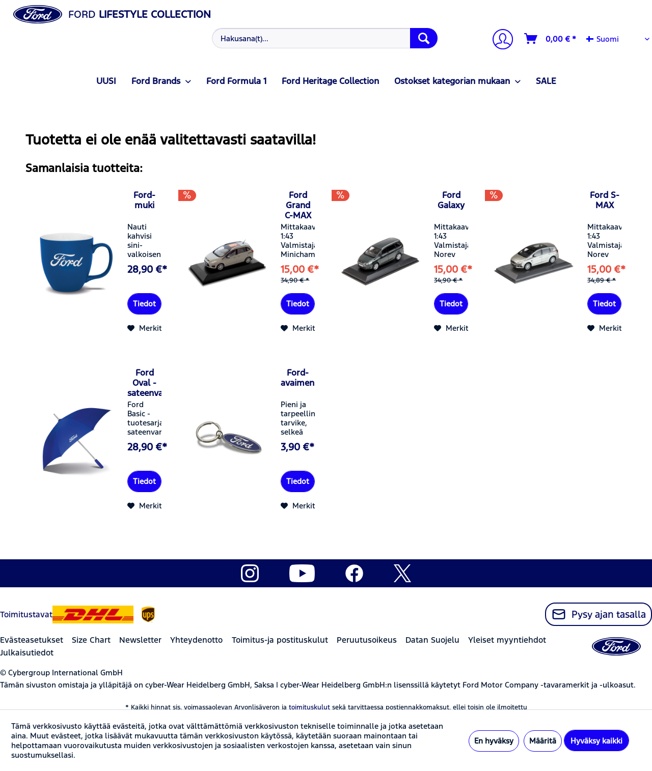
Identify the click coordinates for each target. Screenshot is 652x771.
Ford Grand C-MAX (298, 205)
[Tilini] (498, 40)
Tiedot (144, 303)
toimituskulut (309, 707)
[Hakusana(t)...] (325, 38)
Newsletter (140, 640)
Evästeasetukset (31, 640)
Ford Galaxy (451, 200)
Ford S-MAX (604, 200)
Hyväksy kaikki (596, 741)
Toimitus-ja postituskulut (280, 640)
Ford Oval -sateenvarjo (144, 382)
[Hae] (424, 38)
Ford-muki (144, 200)
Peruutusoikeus (367, 640)
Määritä (542, 741)
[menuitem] (323, 38)
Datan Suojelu (432, 640)
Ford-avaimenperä (298, 377)
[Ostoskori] (550, 38)
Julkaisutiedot (26, 652)
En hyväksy (493, 741)
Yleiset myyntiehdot (507, 640)
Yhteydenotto (196, 640)
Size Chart (91, 640)
